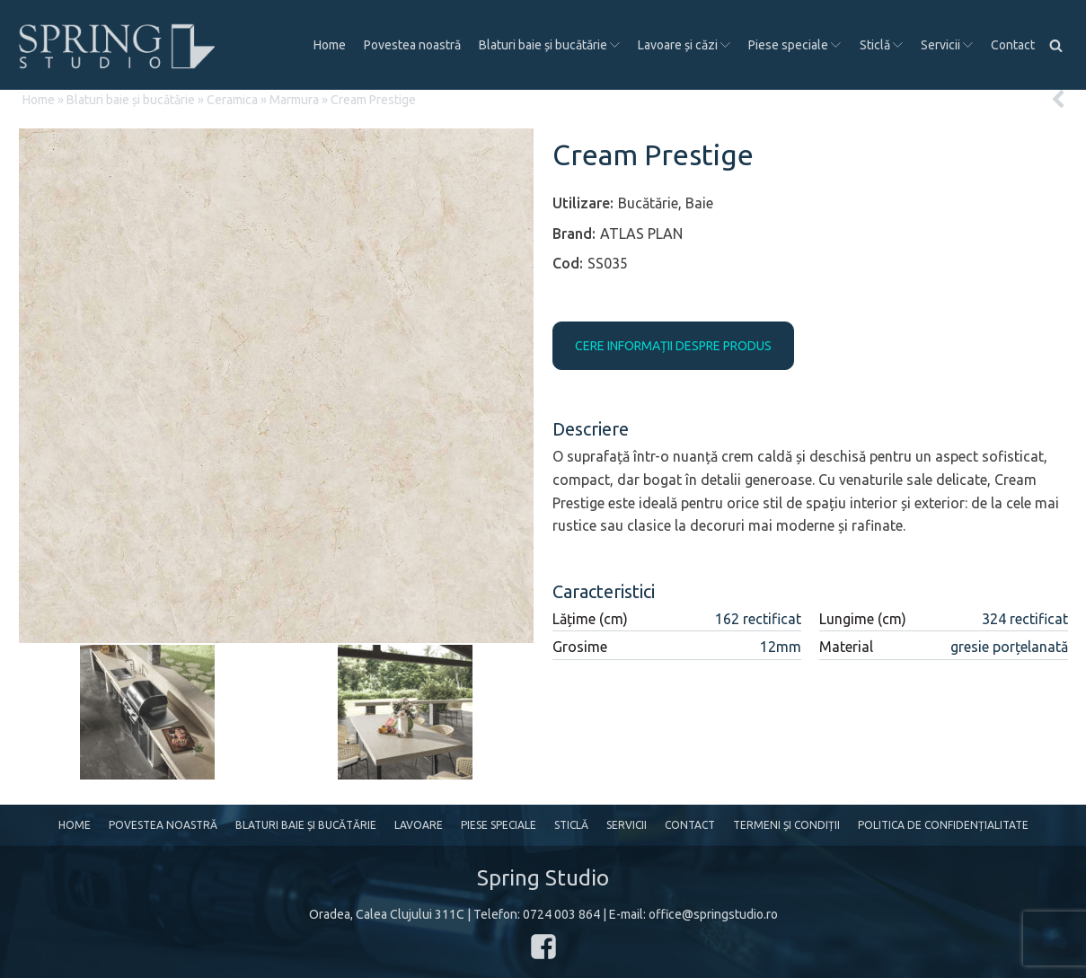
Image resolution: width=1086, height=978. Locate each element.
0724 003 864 (561, 914)
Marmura (294, 100)
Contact (1013, 45)
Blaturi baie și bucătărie (549, 45)
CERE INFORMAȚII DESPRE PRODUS (673, 346)
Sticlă (881, 45)
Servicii (947, 45)
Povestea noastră (412, 45)
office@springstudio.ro (713, 914)
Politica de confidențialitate (943, 825)
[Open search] (1056, 45)
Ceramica (232, 100)
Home (329, 45)
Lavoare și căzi (684, 45)
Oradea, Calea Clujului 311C (386, 914)
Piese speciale (794, 45)
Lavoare (418, 825)
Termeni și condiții (786, 825)
